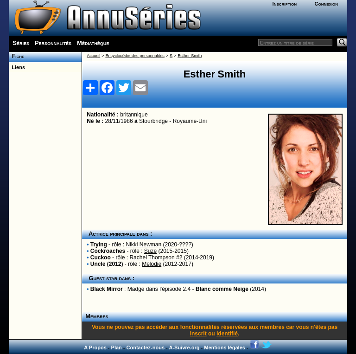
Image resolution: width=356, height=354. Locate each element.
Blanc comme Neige (222, 289)
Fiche (16, 56)
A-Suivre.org (184, 347)
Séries (21, 42)
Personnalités (53, 42)
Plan (116, 347)
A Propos (95, 347)
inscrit (198, 333)
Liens (17, 67)
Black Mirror (106, 289)
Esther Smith (190, 55)
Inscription (285, 3)
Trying (98, 244)
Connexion (326, 3)
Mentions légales (224, 347)
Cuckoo (100, 257)
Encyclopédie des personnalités (134, 55)
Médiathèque (93, 42)
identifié (227, 333)
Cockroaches (107, 251)
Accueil (93, 55)
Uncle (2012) (106, 264)
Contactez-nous (146, 347)
